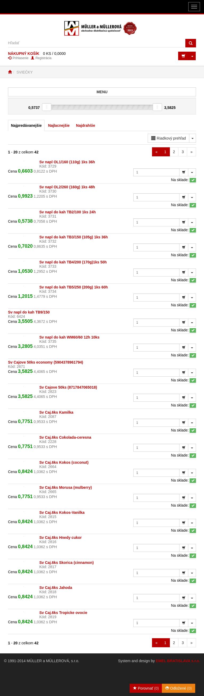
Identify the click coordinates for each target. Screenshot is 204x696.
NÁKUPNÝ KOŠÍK (23, 53)
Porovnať (146, 688)
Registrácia (41, 58)
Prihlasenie (18, 58)
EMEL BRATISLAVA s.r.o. (178, 661)
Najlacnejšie (59, 125)
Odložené (178, 688)
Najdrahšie (85, 125)
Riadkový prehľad (168, 138)
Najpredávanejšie (26, 125)
